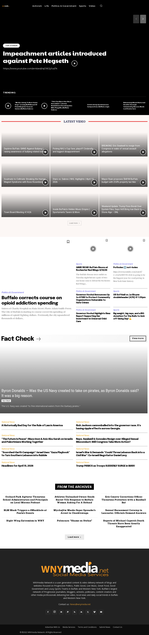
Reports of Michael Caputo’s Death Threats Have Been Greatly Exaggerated (123, 523)
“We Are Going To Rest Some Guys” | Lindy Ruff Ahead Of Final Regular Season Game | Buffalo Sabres (26, 105)
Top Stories (11, 46)
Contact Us (117, 627)
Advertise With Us (52, 627)
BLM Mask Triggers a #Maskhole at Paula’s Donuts (25, 512)
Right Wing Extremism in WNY (25, 520)
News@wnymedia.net (80, 604)
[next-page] (143, 19)
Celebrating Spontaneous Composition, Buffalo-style (98, 106)
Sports (79, 264)
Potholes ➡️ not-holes (125, 267)
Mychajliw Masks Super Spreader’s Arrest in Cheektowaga (74, 512)
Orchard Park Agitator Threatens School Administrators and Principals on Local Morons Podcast (25, 499)
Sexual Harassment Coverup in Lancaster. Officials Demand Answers (123, 512)
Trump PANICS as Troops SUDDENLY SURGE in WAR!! (105, 466)
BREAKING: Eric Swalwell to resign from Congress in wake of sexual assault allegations (121, 148)
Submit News (104, 627)
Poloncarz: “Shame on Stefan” (74, 520)
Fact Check (6, 401)
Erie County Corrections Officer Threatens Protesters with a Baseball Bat (124, 499)
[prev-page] (136, 19)
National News (7, 422)
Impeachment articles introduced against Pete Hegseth (54, 57)
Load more (74, 223)
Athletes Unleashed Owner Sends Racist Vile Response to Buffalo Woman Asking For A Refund (74, 499)
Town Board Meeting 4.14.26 (17, 212)
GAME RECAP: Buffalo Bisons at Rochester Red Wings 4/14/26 (92, 268)
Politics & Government (12, 292)
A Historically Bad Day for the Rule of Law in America (32, 425)
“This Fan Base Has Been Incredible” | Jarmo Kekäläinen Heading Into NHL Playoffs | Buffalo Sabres (61, 105)
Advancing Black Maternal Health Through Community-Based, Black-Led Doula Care (134, 105)
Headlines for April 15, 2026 (17, 466)
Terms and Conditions (87, 627)
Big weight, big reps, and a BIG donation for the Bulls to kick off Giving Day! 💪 (129, 316)
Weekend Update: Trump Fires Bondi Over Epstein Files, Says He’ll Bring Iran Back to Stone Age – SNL (122, 209)
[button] (101, 6)
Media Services (69, 627)
